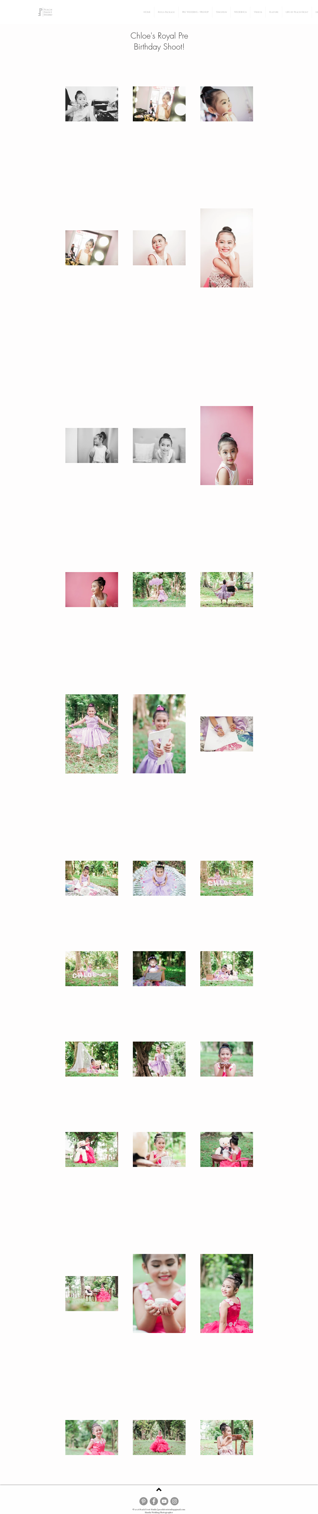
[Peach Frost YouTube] (164, 1501)
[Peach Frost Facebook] (154, 1501)
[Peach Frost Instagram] (174, 1501)
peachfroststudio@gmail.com (171, 1509)
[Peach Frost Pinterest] (143, 1501)
